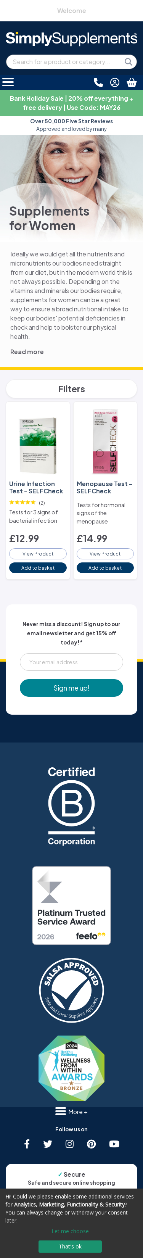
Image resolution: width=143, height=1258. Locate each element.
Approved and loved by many (71, 125)
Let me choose (70, 1231)
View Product (37, 554)
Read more (27, 352)
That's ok (70, 1246)
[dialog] (71, 1223)
